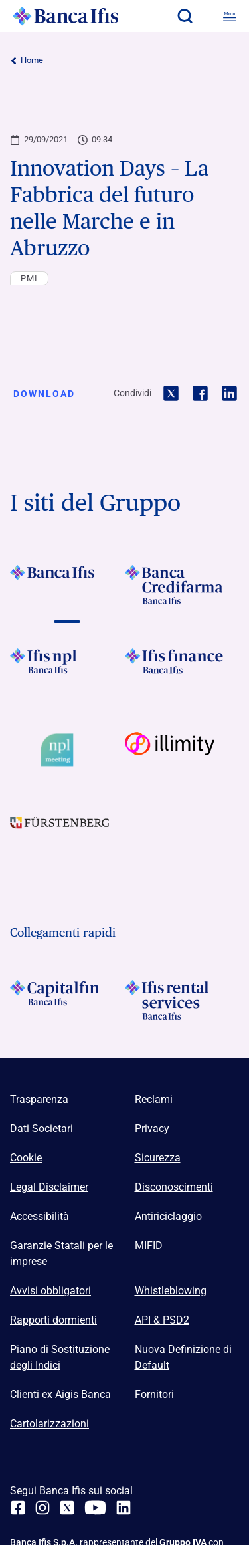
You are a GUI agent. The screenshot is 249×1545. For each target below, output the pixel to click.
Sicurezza (158, 1157)
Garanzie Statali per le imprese (61, 1253)
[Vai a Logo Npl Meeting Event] (67, 750)
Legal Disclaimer (49, 1187)
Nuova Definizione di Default (183, 1357)
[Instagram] (42, 1508)
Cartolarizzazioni (49, 1423)
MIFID (149, 1245)
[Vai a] (67, 668)
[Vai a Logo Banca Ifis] (67, 585)
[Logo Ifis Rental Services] (182, 1000)
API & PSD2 (162, 1320)
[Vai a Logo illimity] (182, 750)
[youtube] (95, 1508)
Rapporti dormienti (53, 1320)
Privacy (152, 1128)
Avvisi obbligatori (50, 1290)
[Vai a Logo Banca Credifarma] (182, 585)
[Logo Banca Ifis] (66, 16)
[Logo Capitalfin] (67, 1000)
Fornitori (154, 1394)
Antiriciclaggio (168, 1216)
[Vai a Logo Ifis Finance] (182, 668)
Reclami (154, 1099)
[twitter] (67, 1508)
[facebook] (18, 1508)
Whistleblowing (171, 1290)
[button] (185, 16)
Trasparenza (39, 1099)
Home (26, 60)
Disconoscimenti (174, 1187)
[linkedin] (123, 1508)
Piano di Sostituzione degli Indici (60, 1357)
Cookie (26, 1157)
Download (44, 393)
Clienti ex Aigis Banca (60, 1394)
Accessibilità (39, 1216)
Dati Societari (41, 1128)
